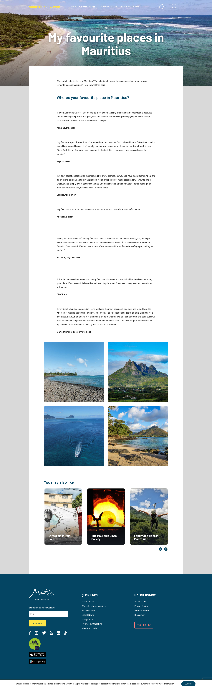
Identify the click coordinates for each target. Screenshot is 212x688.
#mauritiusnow (42, 599)
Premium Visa (88, 610)
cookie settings (91, 684)
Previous (160, 549)
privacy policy (150, 684)
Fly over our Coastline (92, 624)
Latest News (88, 615)
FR (144, 625)
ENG (139, 625)
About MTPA (140, 601)
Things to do (87, 619)
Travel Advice (88, 601)
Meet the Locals (89, 628)
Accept (188, 684)
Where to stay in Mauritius (94, 606)
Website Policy (141, 610)
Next (166, 549)
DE (149, 625)
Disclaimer (139, 615)
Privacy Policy (141, 606)
